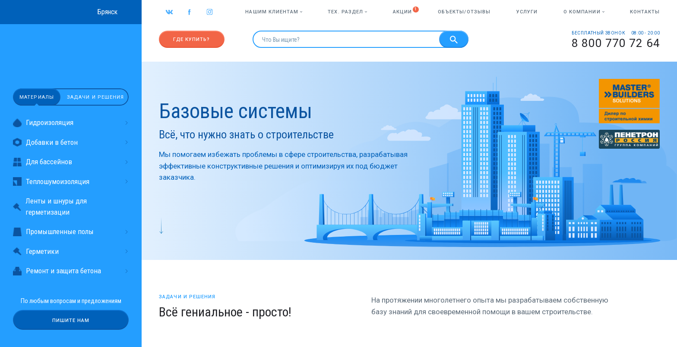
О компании (583, 12)
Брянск (107, 12)
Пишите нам (71, 320)
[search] (345, 39)
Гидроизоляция (71, 122)
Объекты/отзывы (464, 12)
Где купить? (191, 39)
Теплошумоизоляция (71, 181)
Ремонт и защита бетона (71, 270)
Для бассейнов (71, 161)
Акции (402, 12)
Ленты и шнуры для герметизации (50, 206)
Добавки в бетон (71, 142)
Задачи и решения (95, 97)
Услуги (527, 12)
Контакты (645, 12)
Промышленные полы (71, 231)
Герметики (71, 251)
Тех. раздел (347, 12)
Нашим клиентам (273, 12)
